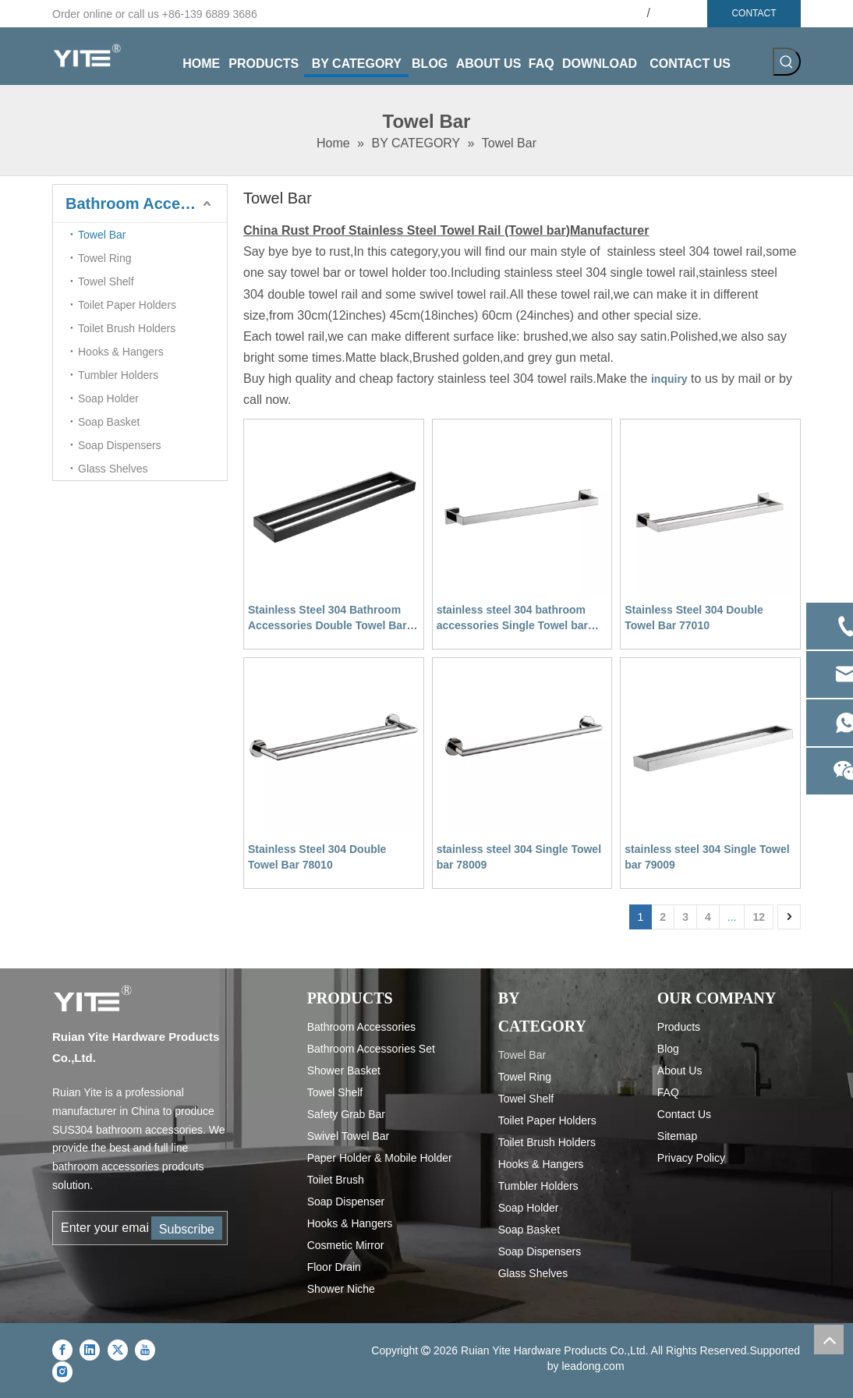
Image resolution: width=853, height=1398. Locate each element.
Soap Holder (108, 398)
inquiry (669, 379)
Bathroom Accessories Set (371, 1048)
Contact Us (684, 1114)
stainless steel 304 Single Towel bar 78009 (519, 857)
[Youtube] (145, 1350)
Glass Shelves (112, 468)
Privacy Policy (691, 1158)
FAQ (668, 1092)
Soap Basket (109, 422)
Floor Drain (334, 1267)
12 (758, 917)
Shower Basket (343, 1070)
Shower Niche (341, 1289)
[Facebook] (62, 1350)
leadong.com (592, 1366)
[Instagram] (62, 1371)
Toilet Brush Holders (126, 328)
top (829, 1339)
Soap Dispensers (119, 445)
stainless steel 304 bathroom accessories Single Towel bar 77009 (512, 618)
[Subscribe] (186, 1228)
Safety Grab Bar (346, 1114)
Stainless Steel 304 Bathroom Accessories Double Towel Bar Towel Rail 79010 (327, 618)
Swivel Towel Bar (348, 1136)
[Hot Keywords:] (787, 62)
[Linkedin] (90, 1350)
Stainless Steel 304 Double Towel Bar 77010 (694, 617)
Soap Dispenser (346, 1201)
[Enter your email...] (101, 1228)
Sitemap (677, 1136)
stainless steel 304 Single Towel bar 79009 (707, 857)
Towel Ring (104, 258)
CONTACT (753, 13)
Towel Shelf (106, 281)
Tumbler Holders (118, 375)
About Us (680, 1070)
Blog (668, 1048)
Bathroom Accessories (146, 203)
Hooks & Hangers (121, 351)
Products (678, 1027)
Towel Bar (102, 234)
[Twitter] (118, 1350)
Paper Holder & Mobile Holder (379, 1158)
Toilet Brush (335, 1179)
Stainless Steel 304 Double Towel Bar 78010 (317, 857)
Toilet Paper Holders (127, 305)
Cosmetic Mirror (345, 1245)
